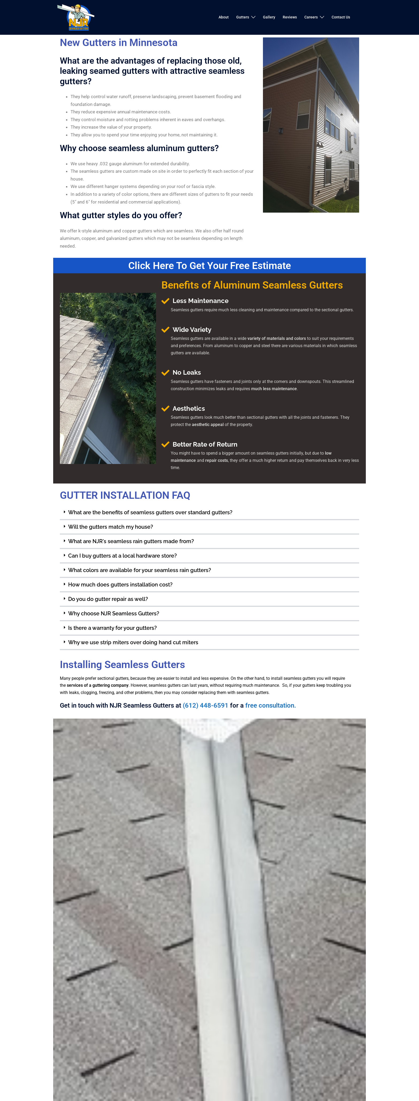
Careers (311, 17)
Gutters (242, 17)
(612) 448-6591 (205, 705)
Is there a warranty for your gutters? (112, 627)
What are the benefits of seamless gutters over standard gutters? (150, 512)
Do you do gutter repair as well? (108, 599)
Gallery (269, 17)
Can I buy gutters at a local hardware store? (122, 555)
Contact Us (341, 17)
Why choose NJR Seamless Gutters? (113, 613)
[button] (209, 512)
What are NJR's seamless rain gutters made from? (131, 541)
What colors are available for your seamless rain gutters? (139, 570)
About (224, 17)
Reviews (290, 17)
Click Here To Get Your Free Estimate (209, 265)
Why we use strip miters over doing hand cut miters (133, 642)
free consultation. (270, 705)
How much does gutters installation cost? (120, 584)
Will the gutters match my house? (110, 526)
